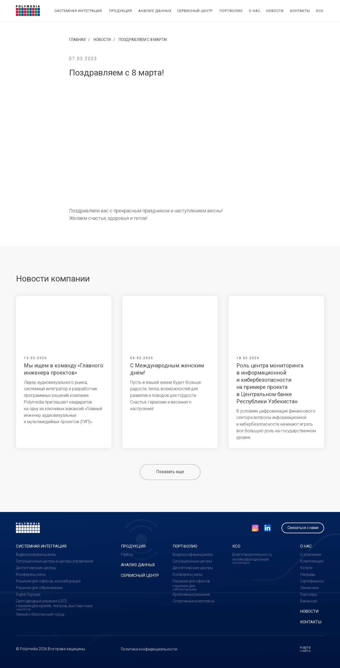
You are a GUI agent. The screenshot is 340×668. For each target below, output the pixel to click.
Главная (77, 39)
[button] (303, 528)
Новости (102, 39)
